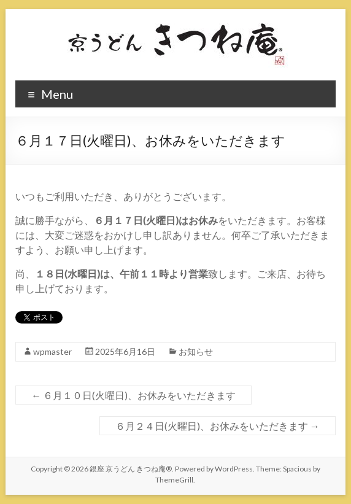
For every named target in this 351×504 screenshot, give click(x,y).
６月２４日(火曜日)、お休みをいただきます (217, 426)
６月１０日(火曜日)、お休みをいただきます (133, 395)
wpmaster (52, 351)
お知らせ (196, 351)
